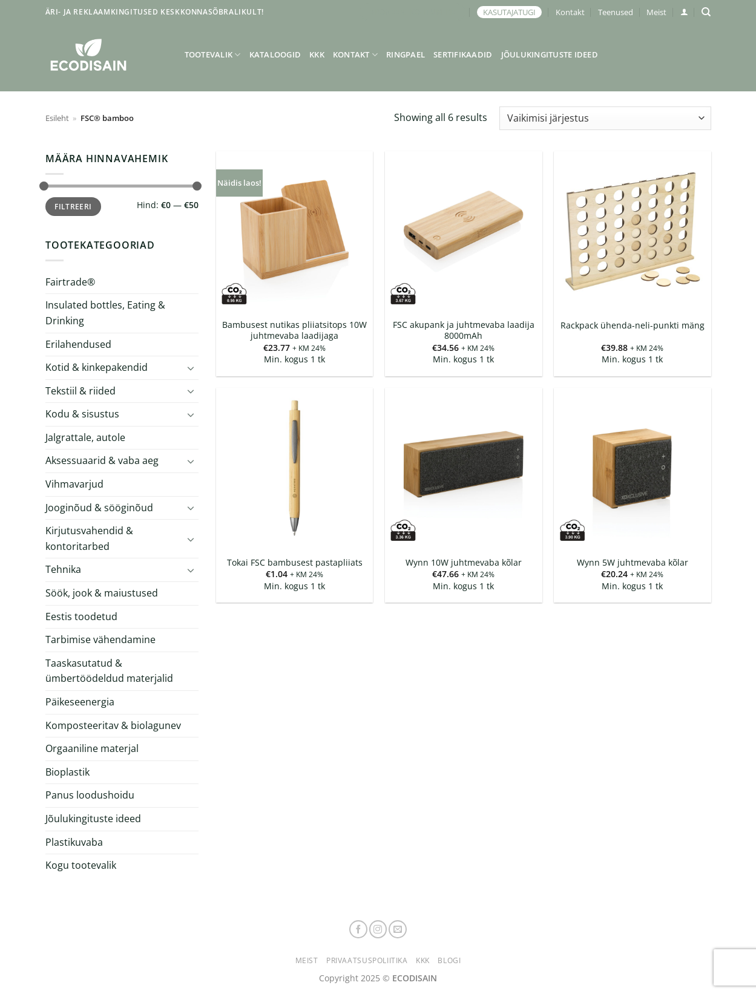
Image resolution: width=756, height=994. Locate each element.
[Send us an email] (398, 929)
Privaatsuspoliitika (367, 960)
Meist (656, 12)
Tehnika (63, 569)
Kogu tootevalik (80, 865)
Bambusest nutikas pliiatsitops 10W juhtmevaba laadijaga (294, 330)
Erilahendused (78, 343)
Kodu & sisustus (82, 413)
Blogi (449, 960)
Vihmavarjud (74, 484)
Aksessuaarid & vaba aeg (102, 460)
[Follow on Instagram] (378, 929)
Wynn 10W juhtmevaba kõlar (464, 562)
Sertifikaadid (462, 54)
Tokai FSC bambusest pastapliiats (295, 562)
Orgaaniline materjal (92, 748)
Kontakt (570, 12)
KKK (316, 54)
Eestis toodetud (81, 616)
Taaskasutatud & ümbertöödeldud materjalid (109, 670)
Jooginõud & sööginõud (99, 507)
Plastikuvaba (74, 841)
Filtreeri (72, 206)
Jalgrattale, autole (85, 437)
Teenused (615, 12)
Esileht (57, 118)
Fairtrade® (70, 282)
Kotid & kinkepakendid (96, 367)
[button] (684, 11)
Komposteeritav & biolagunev (113, 725)
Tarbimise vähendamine (100, 639)
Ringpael (405, 54)
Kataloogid (275, 54)
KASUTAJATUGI (509, 12)
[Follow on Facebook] (358, 929)
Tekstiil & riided (80, 390)
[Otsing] (706, 12)
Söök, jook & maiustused (101, 593)
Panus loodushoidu (89, 795)
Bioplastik (67, 772)
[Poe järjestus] (605, 118)
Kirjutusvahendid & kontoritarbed (89, 538)
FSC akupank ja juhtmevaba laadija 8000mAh (463, 330)
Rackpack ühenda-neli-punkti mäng (632, 325)
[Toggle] (190, 368)
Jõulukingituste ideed (549, 54)
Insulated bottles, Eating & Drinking (105, 312)
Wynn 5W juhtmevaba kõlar (632, 562)
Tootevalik (213, 54)
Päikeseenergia (79, 701)
